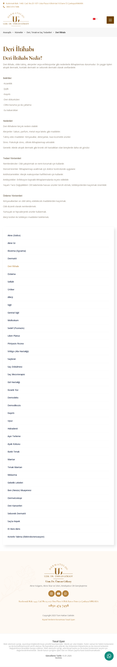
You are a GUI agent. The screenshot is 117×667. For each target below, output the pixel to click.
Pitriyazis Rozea (16, 343)
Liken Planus (14, 335)
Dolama (12, 274)
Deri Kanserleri (15, 505)
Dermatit (12, 258)
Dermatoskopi (15, 498)
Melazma (12, 474)
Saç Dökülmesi (15, 366)
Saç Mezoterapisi (16, 374)
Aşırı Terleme (14, 436)
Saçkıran (12, 358)
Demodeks (13, 397)
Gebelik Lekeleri (15, 482)
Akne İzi (11, 243)
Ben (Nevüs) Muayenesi (19, 490)
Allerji (10, 297)
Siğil (9, 304)
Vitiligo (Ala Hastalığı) (18, 351)
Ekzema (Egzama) (17, 250)
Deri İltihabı (13, 266)
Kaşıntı (11, 413)
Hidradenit (13, 428)
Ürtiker (11, 289)
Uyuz (10, 420)
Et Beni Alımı (14, 528)
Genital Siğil (13, 312)
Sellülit (11, 281)
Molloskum (13, 320)
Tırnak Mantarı (15, 467)
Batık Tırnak (14, 451)
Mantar (11, 459)
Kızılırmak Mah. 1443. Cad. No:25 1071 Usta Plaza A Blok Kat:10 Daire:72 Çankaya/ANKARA (43, 3)
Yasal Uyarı (70, 619)
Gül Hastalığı (14, 382)
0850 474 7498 (11, 7)
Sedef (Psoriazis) (16, 328)
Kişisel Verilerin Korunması (53, 619)
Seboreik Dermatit (17, 513)
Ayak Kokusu (14, 444)
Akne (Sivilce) (14, 235)
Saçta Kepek (14, 521)
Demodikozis (14, 405)
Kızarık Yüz (13, 389)
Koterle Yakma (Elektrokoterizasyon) (26, 536)
